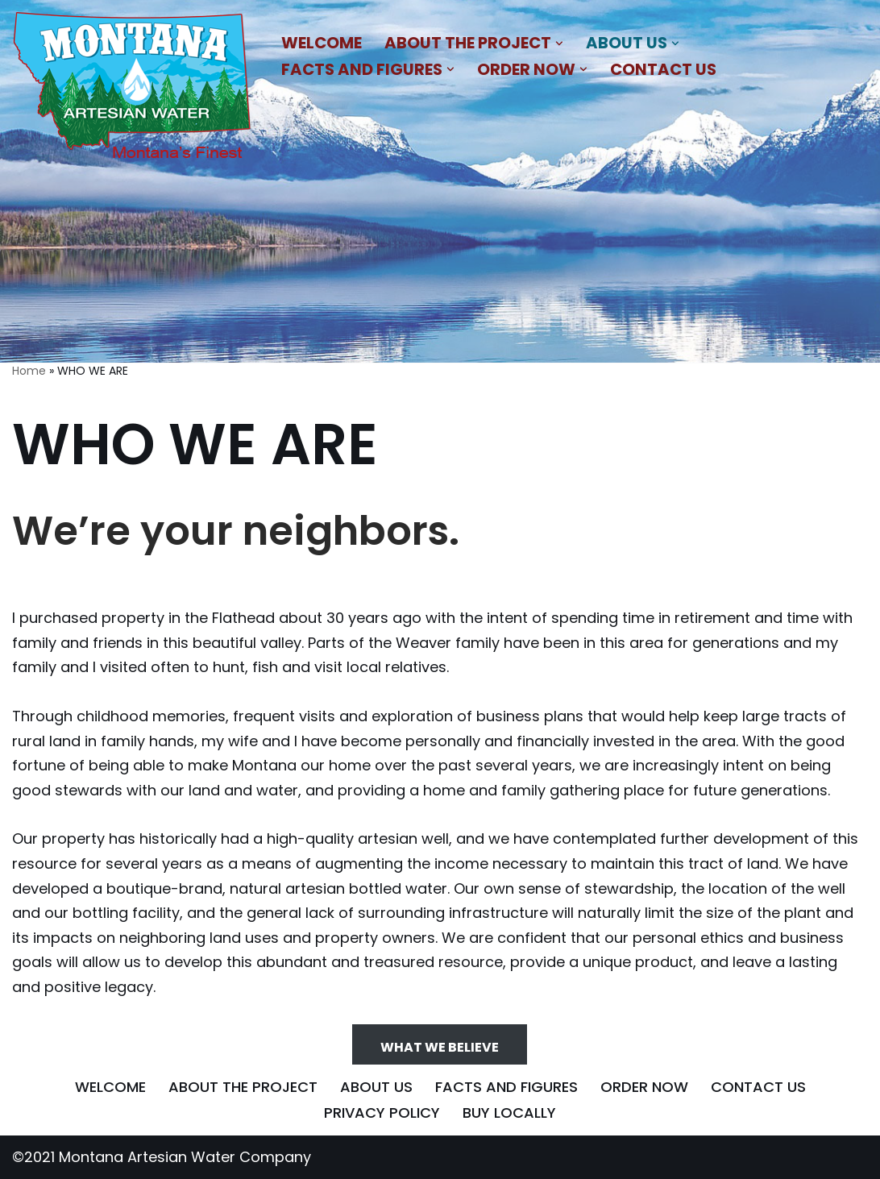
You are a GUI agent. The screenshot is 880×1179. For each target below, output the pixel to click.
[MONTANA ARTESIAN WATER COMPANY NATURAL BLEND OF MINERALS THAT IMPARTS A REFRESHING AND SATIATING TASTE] (133, 88)
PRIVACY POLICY (382, 1112)
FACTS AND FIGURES (506, 1087)
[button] (559, 43)
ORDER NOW (644, 1087)
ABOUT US (376, 1087)
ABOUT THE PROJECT (243, 1087)
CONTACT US (663, 69)
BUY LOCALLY (509, 1112)
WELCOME (321, 42)
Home (29, 371)
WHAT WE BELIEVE (439, 1047)
